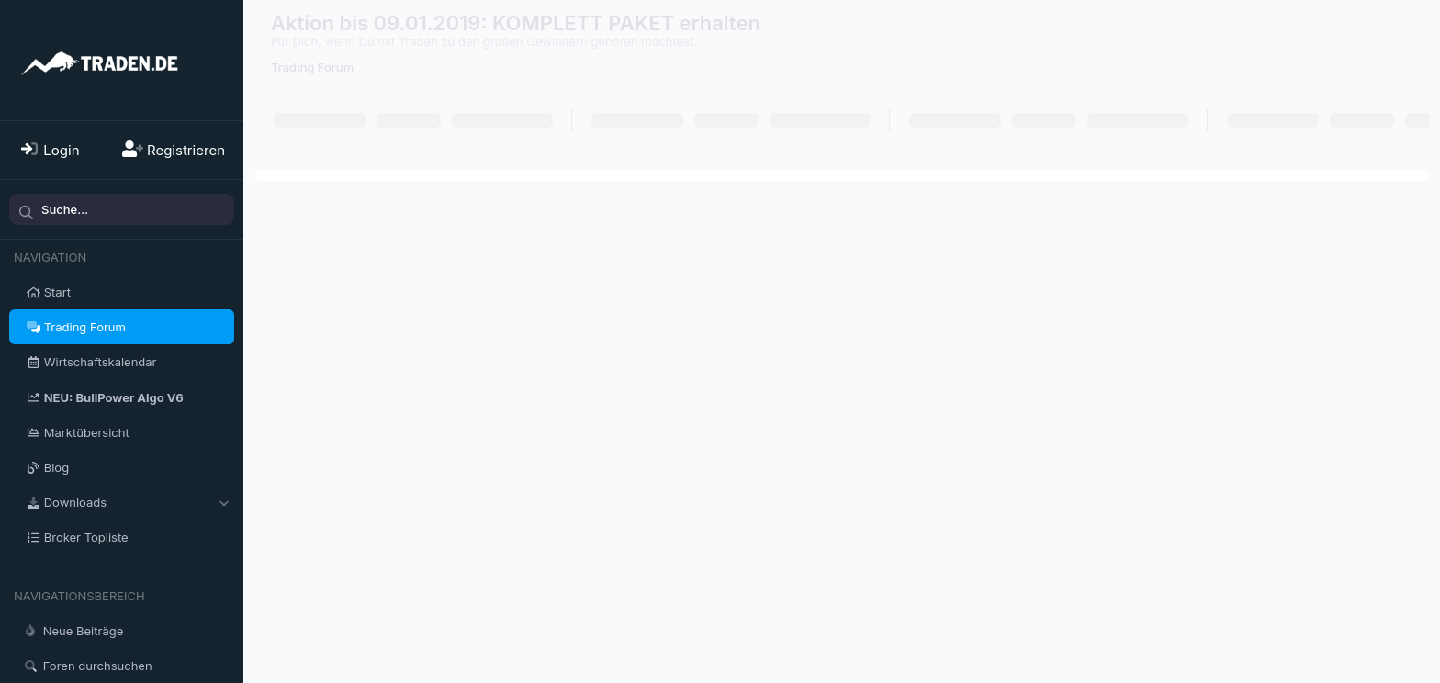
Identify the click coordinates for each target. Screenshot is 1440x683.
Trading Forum (85, 326)
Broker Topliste (86, 537)
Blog (56, 467)
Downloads (75, 502)
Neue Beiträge (83, 630)
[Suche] (121, 209)
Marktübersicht (86, 432)
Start (57, 292)
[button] (223, 502)
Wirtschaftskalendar (100, 361)
